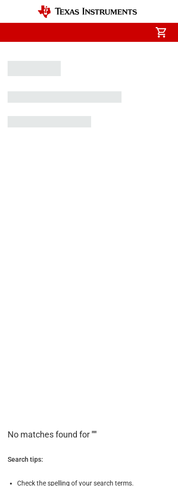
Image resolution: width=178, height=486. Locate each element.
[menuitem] (81, 32)
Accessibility (26, 405)
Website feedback (33, 432)
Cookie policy (75, 405)
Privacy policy (126, 405)
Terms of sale (27, 418)
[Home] (87, 11)
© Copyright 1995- (42, 453)
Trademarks (125, 418)
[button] (17, 32)
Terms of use (77, 418)
